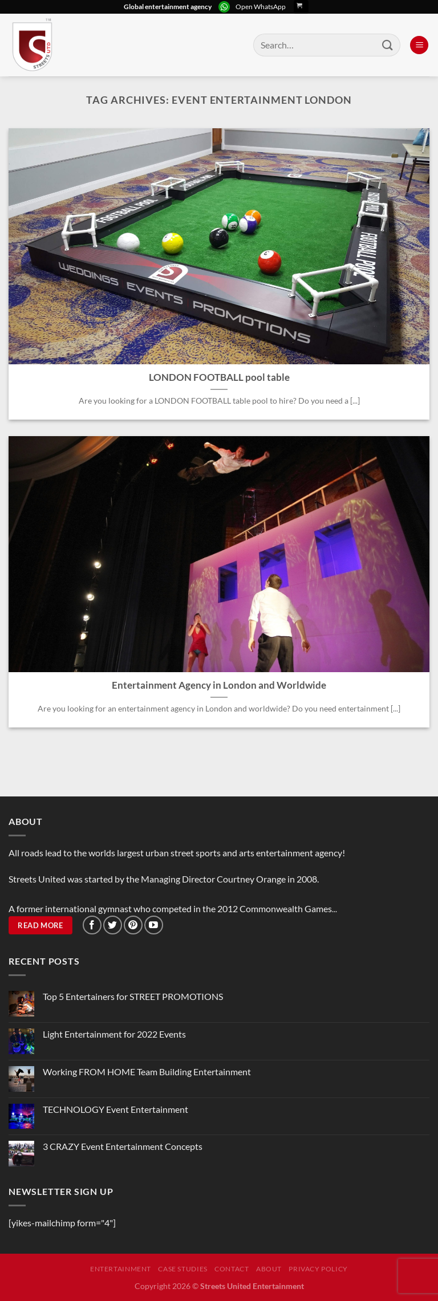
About (269, 1269)
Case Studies (182, 1269)
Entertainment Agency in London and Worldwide (219, 685)
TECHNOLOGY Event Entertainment (116, 1109)
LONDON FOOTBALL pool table (219, 377)
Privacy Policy (318, 1269)
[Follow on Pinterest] (133, 925)
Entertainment (120, 1269)
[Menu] (419, 45)
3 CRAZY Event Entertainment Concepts (122, 1146)
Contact (231, 1269)
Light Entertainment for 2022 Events (114, 1033)
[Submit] (387, 45)
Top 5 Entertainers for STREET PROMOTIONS (133, 996)
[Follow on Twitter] (112, 925)
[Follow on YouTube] (153, 925)
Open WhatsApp (261, 6)
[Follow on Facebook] (92, 925)
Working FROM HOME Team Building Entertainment (147, 1071)
